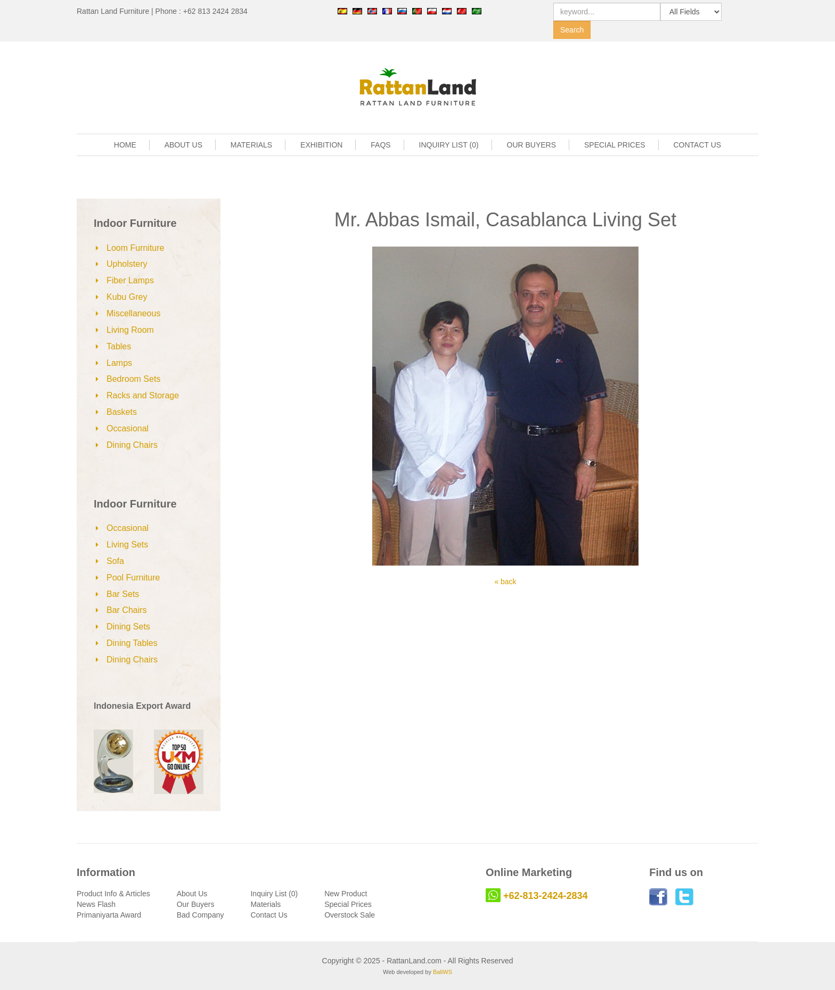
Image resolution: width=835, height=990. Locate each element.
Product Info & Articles (113, 893)
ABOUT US (183, 145)
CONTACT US (698, 145)
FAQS (380, 145)
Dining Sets (128, 626)
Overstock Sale (349, 915)
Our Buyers (196, 904)
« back (505, 581)
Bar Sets (123, 594)
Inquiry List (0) (274, 893)
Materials (265, 904)
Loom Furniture (136, 247)
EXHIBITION (321, 145)
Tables (119, 346)
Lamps (119, 362)
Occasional (128, 428)
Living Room (130, 329)
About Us (192, 893)
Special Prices (348, 904)
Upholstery (127, 263)
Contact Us (268, 915)
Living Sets (127, 544)
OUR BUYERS (531, 145)
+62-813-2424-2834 (545, 895)
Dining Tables (132, 643)
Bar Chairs (127, 610)
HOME (125, 145)
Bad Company (200, 915)
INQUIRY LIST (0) (449, 145)
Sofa (115, 561)
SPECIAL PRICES (614, 145)
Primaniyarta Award (109, 915)
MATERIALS (251, 145)
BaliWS (442, 972)
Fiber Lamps (130, 280)
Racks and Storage (143, 395)
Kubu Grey (127, 296)
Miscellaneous (133, 313)
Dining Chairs (132, 444)
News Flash (96, 904)
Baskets (122, 411)
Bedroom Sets (133, 378)
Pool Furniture (133, 577)
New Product (345, 893)
